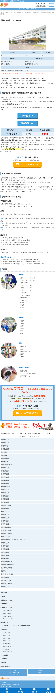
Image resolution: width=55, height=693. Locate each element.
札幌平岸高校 (5, 524)
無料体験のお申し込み (6, 600)
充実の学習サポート (8, 616)
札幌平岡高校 (5, 474)
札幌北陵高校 (5, 480)
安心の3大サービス (8, 619)
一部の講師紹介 (4, 658)
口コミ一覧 (3, 662)
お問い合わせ (3, 592)
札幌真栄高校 (5, 546)
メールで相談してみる (29, 413)
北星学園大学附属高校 (7, 574)
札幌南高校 (4, 455)
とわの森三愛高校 (6, 530)
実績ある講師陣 (7, 613)
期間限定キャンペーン (6, 622)
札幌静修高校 (5, 549)
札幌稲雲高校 (5, 483)
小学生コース (6, 632)
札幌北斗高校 (5, 558)
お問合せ (48, 690)
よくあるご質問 (4, 655)
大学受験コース (7, 649)
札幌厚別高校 (5, 443)
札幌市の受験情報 (5, 666)
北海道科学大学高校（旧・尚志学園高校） (13, 539)
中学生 (28, 115)
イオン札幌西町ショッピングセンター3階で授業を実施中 (15, 625)
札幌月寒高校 (5, 471)
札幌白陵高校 (5, 511)
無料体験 (34, 690)
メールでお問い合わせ (29, 164)
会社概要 (13, 670)
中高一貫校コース (7, 638)
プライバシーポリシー (13, 672)
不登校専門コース (7, 652)
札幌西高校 (4, 446)
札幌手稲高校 (5, 477)
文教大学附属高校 (6, 561)
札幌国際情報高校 (6, 464)
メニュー (51, 4)
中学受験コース (7, 643)
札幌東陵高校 (5, 489)
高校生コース (6, 641)
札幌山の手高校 (5, 536)
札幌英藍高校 (5, 493)
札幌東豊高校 (5, 514)
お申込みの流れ (4, 604)
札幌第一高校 (5, 555)
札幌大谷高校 (5, 577)
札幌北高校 (4, 461)
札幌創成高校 (5, 552)
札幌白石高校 (5, 458)
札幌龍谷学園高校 (6, 533)
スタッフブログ (14, 675)
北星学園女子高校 (6, 580)
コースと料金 (3, 629)
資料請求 (2, 596)
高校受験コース (7, 646)
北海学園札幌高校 (6, 568)
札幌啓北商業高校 (6, 527)
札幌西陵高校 (5, 496)
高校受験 (27, 123)
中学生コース (6, 635)
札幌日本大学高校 (6, 583)
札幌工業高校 (5, 499)
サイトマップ (41, 672)
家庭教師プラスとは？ (6, 607)
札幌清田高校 (5, 521)
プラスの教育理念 (7, 610)
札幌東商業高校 (5, 486)
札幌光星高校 (5, 586)
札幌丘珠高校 (5, 502)
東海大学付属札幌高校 (7, 564)
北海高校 (3, 571)
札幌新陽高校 (5, 543)
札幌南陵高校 (5, 508)
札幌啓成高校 (5, 468)
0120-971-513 (41, 4)
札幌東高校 (4, 452)
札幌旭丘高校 (5, 439)
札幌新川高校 (5, 518)
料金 (6, 690)
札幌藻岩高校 (5, 449)
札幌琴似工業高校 (6, 505)
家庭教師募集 (41, 670)
